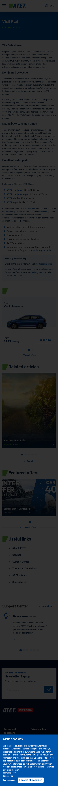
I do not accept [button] (9, 780)
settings (45, 758)
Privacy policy (9, 773)
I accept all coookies (30, 780)
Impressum (8, 776)
